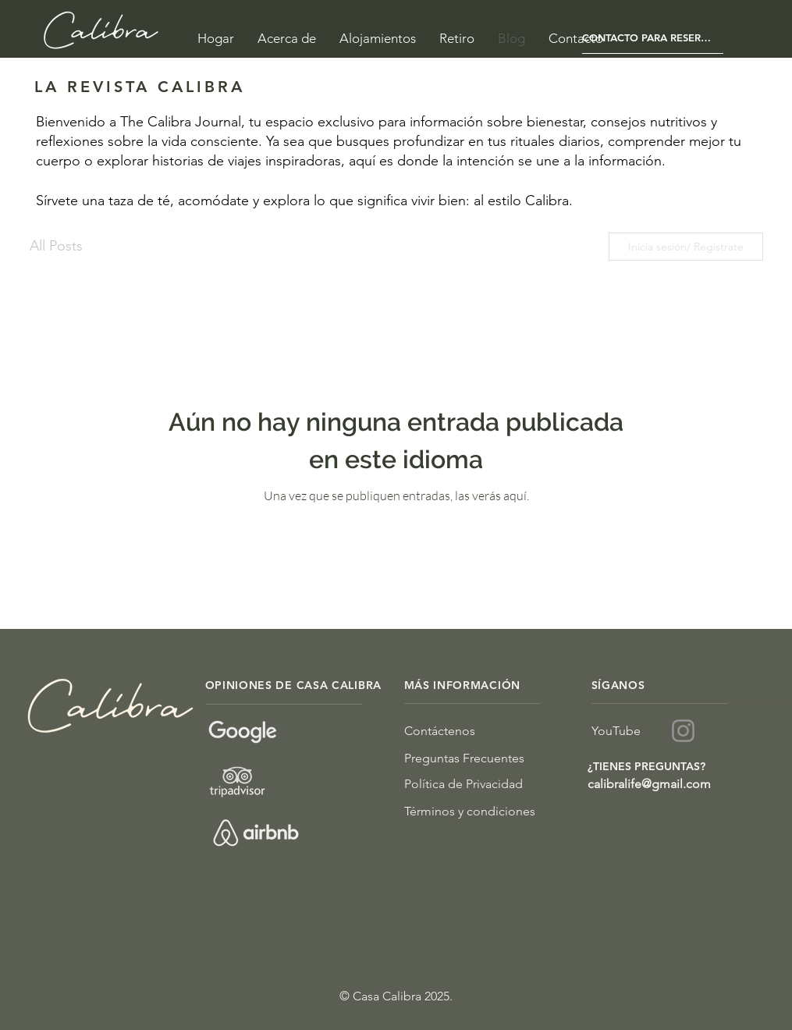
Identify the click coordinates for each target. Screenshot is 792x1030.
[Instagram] (683, 731)
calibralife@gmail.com (649, 783)
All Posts (56, 245)
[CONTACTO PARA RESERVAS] (652, 38)
